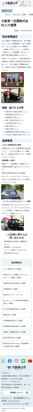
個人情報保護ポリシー (22, 398)
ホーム (7, 14)
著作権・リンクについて (10, 401)
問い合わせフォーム (11, 253)
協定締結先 (16, 262)
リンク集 (25, 403)
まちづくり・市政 (19, 14)
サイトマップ (6, 398)
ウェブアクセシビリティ (12, 403)
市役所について (16, 393)
